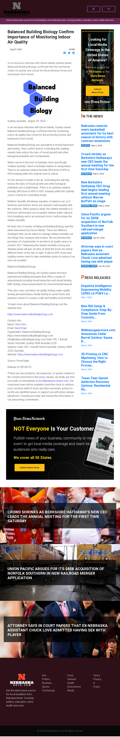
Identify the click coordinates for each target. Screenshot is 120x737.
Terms (96, 675)
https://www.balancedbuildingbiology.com (30, 314)
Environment (74, 686)
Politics (46, 679)
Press (70, 675)
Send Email (20, 328)
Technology (48, 690)
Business (47, 682)
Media (70, 690)
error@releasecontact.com (54, 380)
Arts (44, 675)
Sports (45, 686)
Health (70, 682)
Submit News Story (97, 90)
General (71, 679)
